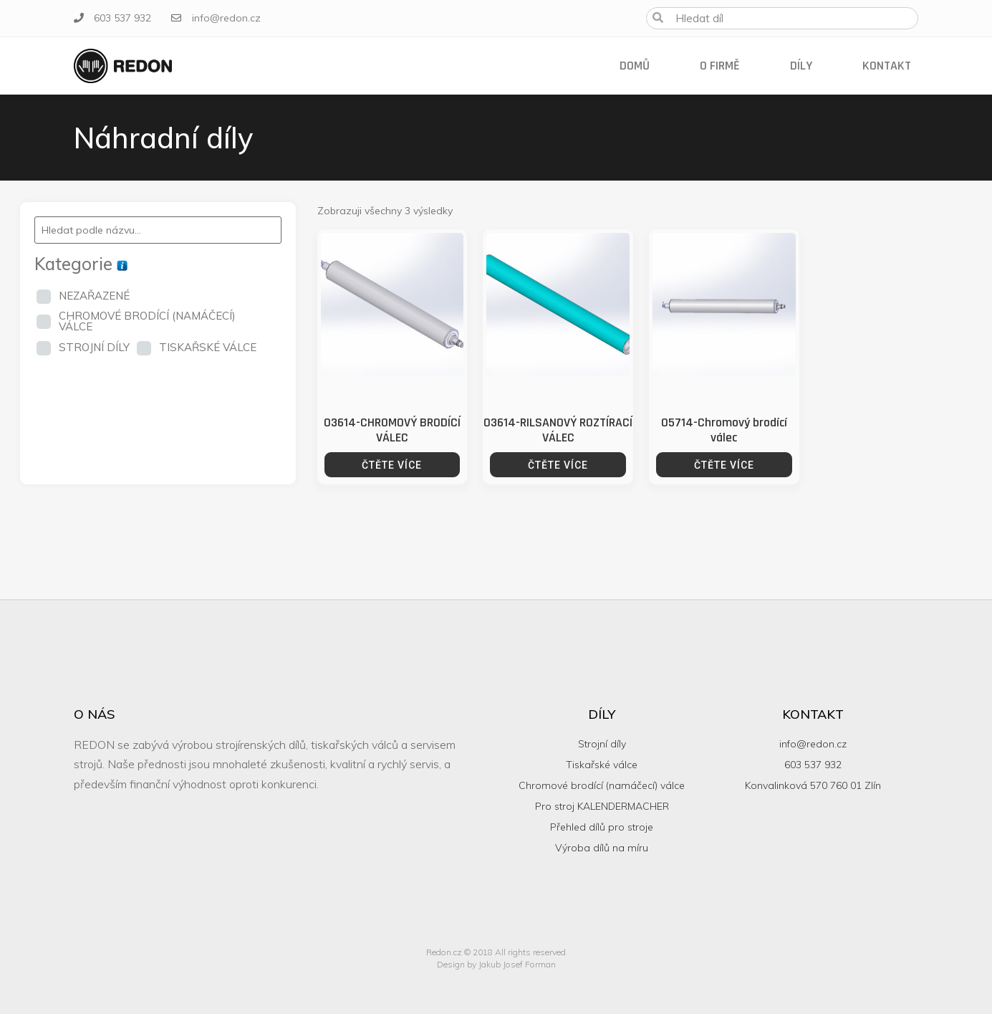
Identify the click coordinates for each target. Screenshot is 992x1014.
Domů (635, 65)
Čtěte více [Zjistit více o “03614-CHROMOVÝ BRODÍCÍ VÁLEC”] (392, 465)
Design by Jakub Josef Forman (496, 964)
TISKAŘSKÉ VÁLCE (207, 347)
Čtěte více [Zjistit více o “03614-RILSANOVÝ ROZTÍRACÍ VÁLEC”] (558, 465)
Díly (801, 65)
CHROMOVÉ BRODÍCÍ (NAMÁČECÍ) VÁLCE (147, 321)
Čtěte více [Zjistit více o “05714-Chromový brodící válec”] (724, 465)
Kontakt (886, 65)
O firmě (720, 65)
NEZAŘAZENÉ (94, 295)
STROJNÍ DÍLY (94, 347)
